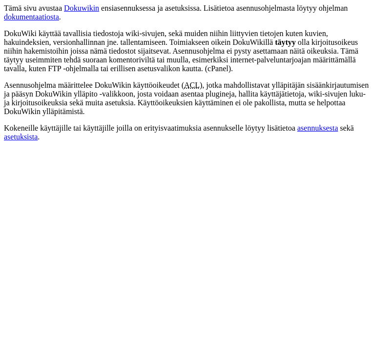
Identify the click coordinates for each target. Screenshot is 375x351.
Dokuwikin (81, 8)
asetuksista (21, 137)
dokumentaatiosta (31, 17)
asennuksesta (317, 128)
